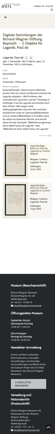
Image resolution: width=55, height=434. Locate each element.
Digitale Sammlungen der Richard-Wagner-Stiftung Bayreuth (22, 39)
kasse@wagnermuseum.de (27, 305)
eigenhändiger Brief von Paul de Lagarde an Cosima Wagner (40, 150)
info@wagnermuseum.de (27, 430)
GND (49, 135)
